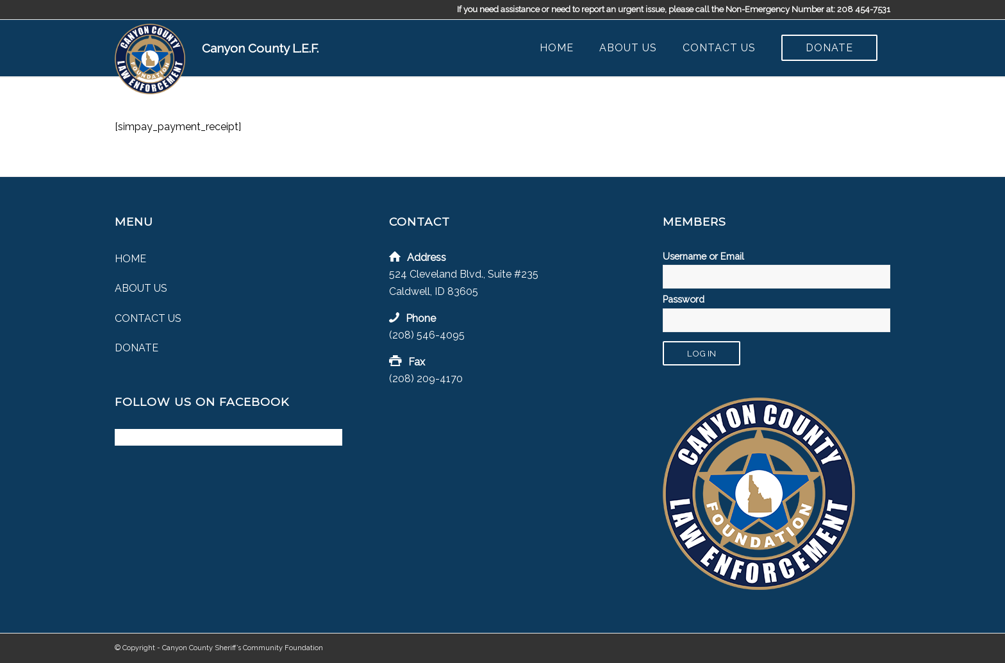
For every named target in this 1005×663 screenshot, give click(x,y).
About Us (141, 288)
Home (130, 259)
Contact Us (148, 318)
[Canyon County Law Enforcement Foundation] (150, 59)
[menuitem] (556, 48)
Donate (136, 348)
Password (683, 299)
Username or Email (703, 256)
